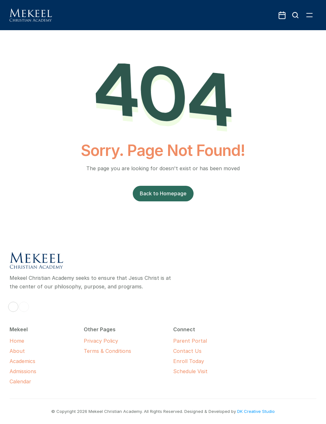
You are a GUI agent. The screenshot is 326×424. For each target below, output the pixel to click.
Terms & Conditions (107, 351)
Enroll (180, 361)
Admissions (23, 371)
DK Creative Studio (256, 411)
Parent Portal (190, 341)
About (17, 351)
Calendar (20, 381)
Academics (22, 361)
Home (17, 341)
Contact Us (187, 351)
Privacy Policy (101, 341)
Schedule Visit (190, 371)
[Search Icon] (295, 15)
